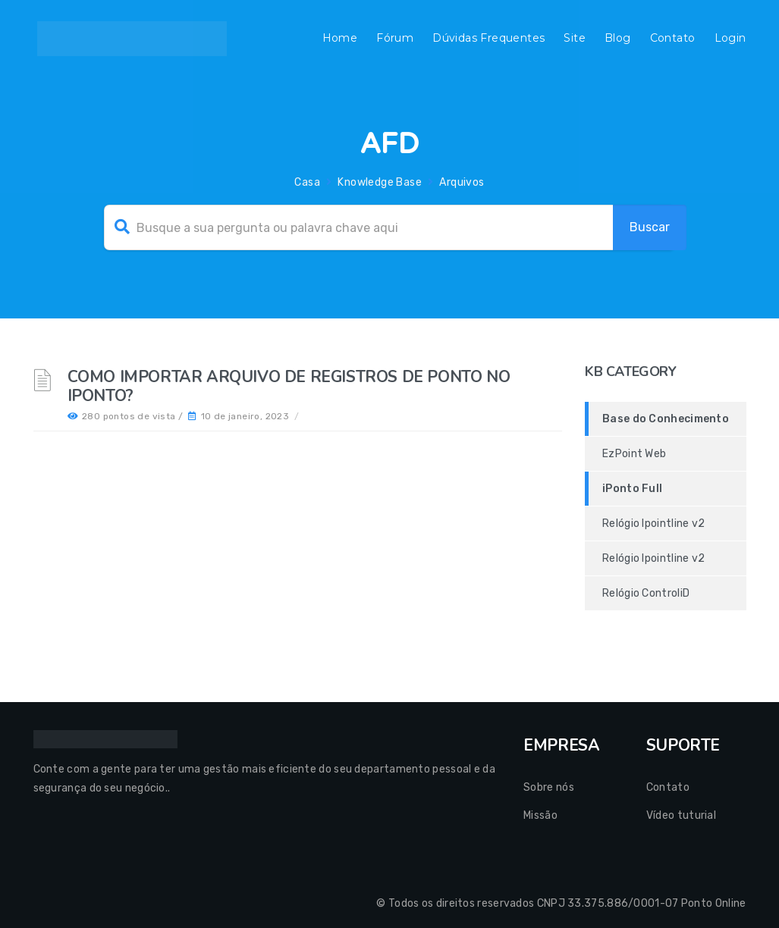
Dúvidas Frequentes (488, 38)
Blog (618, 38)
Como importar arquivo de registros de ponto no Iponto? (289, 386)
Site (575, 38)
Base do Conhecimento (665, 418)
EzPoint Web (634, 453)
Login (730, 38)
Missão (540, 815)
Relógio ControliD (645, 593)
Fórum (394, 38)
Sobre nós (548, 787)
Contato (673, 38)
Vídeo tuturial (681, 815)
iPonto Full (632, 488)
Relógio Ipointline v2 (653, 523)
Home (340, 38)
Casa (307, 182)
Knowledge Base (380, 182)
